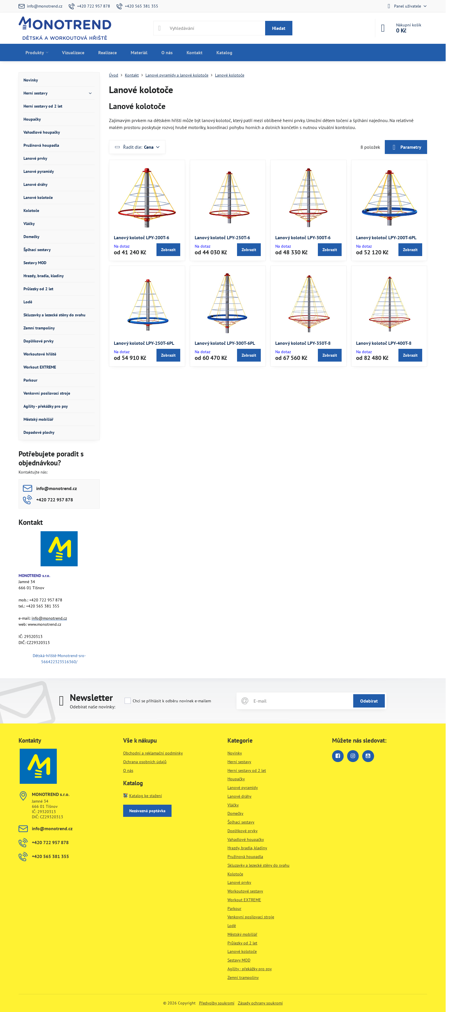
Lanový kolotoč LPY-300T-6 (303, 237)
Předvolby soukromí (216, 1003)
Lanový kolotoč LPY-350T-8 (303, 343)
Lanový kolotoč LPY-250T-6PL (144, 343)
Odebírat (369, 701)
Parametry (406, 147)
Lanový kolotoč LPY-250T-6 (222, 237)
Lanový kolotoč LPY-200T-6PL (386, 237)
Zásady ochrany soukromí (260, 1003)
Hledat (278, 28)
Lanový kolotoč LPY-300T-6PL (225, 343)
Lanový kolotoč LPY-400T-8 (383, 343)
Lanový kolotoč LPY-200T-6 (141, 237)
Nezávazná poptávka (147, 810)
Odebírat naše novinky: (92, 707)
